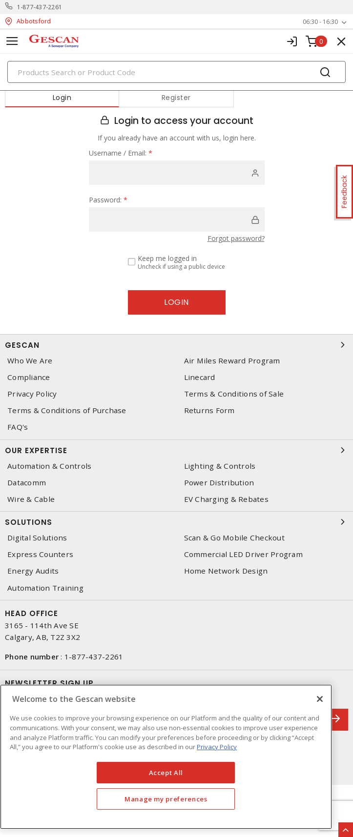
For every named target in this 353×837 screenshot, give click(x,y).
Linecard (199, 377)
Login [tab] (62, 97)
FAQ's (17, 427)
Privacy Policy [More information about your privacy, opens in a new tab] (217, 746)
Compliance (28, 377)
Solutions (176, 522)
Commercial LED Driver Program (243, 554)
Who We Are (30, 360)
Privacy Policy (32, 394)
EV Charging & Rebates (226, 499)
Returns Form (209, 410)
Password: (108, 199)
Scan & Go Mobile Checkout (234, 537)
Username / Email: (120, 153)
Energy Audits (33, 571)
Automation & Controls (49, 466)
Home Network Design (226, 571)
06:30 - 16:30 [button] (320, 22)
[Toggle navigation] (12, 41)
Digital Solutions (37, 537)
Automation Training (45, 588)
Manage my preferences (166, 799)
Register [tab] (176, 97)
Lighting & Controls (220, 466)
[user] (177, 172)
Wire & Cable (31, 499)
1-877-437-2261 (39, 7)
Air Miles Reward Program (232, 360)
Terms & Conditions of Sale (234, 394)
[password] (177, 219)
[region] (166, 756)
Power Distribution (219, 482)
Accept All (166, 772)
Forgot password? (236, 238)
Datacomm (26, 482)
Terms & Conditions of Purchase (66, 410)
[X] (320, 699)
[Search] (176, 72)
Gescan (176, 344)
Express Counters (40, 554)
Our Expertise (176, 450)
